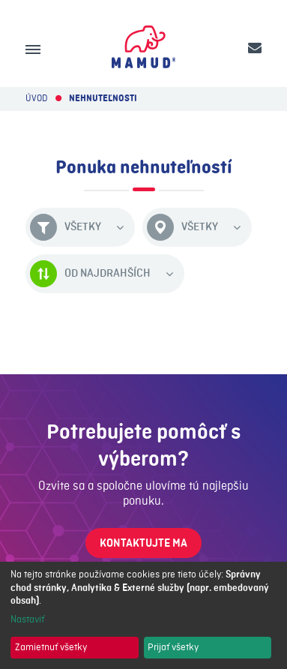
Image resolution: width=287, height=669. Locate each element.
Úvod (36, 99)
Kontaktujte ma (143, 544)
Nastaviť (27, 619)
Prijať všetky (173, 647)
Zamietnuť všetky (51, 647)
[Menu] (32, 50)
